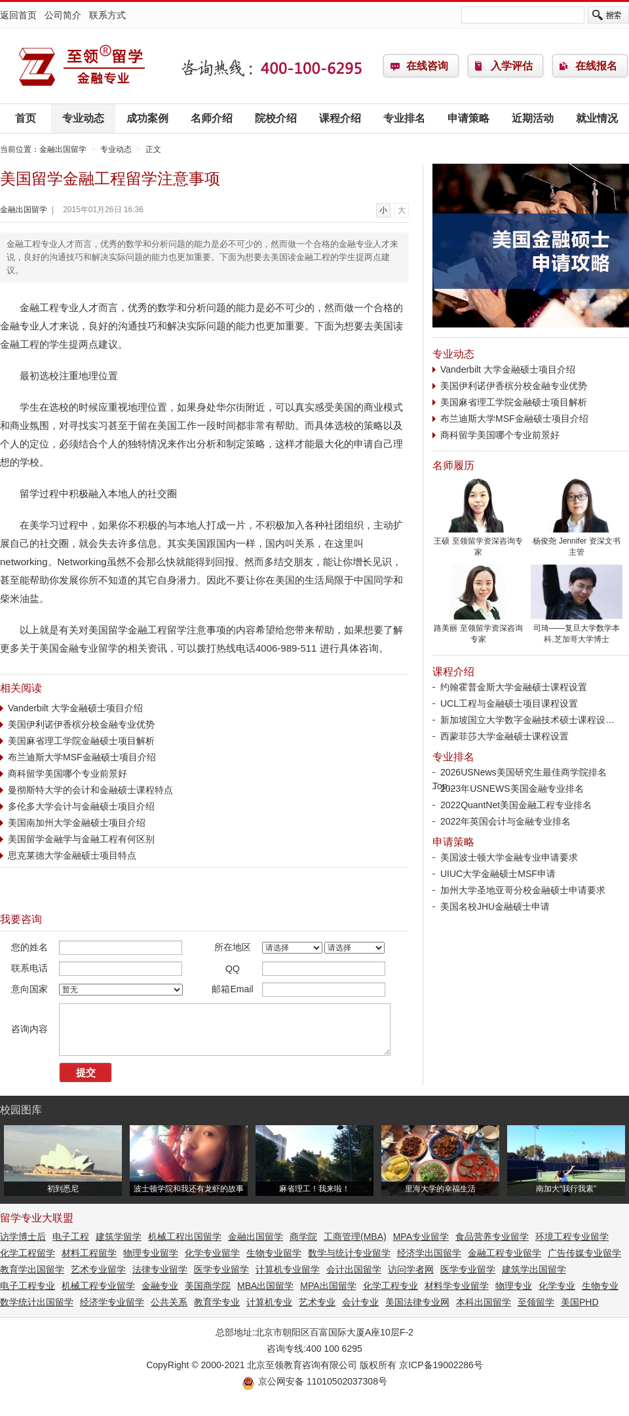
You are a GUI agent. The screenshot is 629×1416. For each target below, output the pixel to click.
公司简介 (63, 15)
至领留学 (536, 1302)
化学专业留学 (212, 1253)
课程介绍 (340, 118)
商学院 (303, 1236)
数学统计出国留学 (36, 1302)
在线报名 (596, 65)
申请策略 (468, 118)
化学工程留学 (27, 1253)
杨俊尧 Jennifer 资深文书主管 (576, 543)
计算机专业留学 (288, 1269)
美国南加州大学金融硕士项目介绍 (76, 822)
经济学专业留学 (112, 1302)
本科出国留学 (483, 1302)
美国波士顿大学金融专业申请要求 (509, 857)
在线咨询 (427, 65)
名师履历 (453, 465)
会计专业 (360, 1302)
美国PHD (580, 1302)
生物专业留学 (273, 1253)
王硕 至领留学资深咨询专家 (478, 543)
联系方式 (107, 15)
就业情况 (597, 118)
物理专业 (513, 1285)
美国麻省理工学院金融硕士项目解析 (81, 741)
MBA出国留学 (265, 1285)
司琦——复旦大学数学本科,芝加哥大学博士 (576, 630)
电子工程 (70, 1236)
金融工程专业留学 (504, 1253)
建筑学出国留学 (534, 1269)
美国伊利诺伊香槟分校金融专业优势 (81, 724)
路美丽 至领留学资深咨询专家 (478, 630)
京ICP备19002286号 (441, 1365)
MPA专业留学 (421, 1236)
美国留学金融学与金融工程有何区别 (81, 839)
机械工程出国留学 (184, 1236)
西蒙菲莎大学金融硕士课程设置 (504, 736)
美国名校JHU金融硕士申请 (495, 906)
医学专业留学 (221, 1269)
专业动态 (83, 118)
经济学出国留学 (429, 1253)
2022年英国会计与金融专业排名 (505, 821)
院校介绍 (276, 118)
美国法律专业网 (417, 1302)
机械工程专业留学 (98, 1285)
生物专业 (600, 1285)
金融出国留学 (82, 66)
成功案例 (147, 118)
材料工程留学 (89, 1253)
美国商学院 (208, 1285)
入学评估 (512, 65)
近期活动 (533, 118)
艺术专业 (317, 1302)
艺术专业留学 (98, 1269)
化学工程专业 (390, 1285)
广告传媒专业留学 (584, 1253)
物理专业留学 (150, 1253)
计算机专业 (269, 1302)
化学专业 (557, 1285)
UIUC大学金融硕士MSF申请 (498, 873)
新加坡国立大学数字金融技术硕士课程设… (527, 720)
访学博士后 (23, 1236)
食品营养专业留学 (492, 1236)
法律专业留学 (159, 1269)
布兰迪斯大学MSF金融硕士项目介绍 (82, 757)
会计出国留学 (353, 1269)
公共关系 (169, 1302)
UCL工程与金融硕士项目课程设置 (509, 703)
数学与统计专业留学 (349, 1253)
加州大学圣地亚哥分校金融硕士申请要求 (522, 890)
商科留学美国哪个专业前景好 (67, 773)
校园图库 (21, 1109)
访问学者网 (411, 1269)
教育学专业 (217, 1302)
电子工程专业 (27, 1285)
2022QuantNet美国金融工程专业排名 (516, 805)
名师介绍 (212, 118)
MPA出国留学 (328, 1285)
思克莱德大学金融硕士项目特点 (72, 855)
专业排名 (404, 118)
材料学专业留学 (457, 1285)
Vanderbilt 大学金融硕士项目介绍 (75, 708)
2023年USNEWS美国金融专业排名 (512, 788)
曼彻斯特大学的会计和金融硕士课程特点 (90, 790)
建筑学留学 (119, 1236)
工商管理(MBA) (355, 1236)
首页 (25, 118)
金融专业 (160, 1285)
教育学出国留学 (32, 1269)
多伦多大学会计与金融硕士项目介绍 (81, 806)
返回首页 (18, 15)
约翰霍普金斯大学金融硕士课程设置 (513, 687)
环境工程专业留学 (572, 1236)
